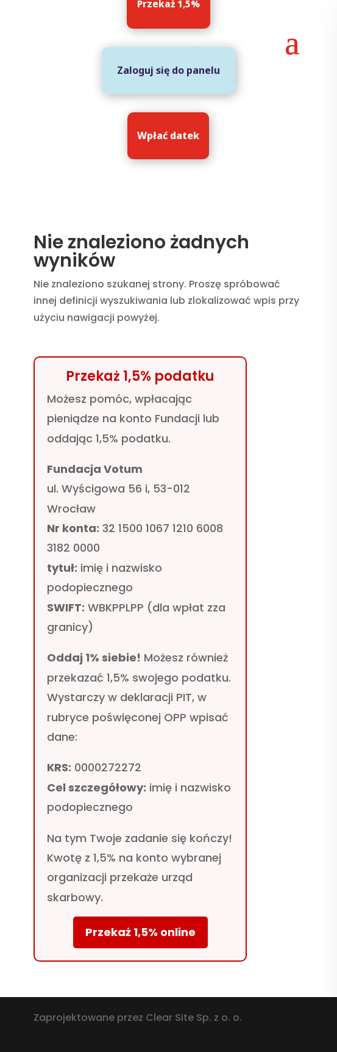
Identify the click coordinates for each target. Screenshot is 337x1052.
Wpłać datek (168, 135)
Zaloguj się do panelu (168, 70)
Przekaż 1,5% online (140, 932)
